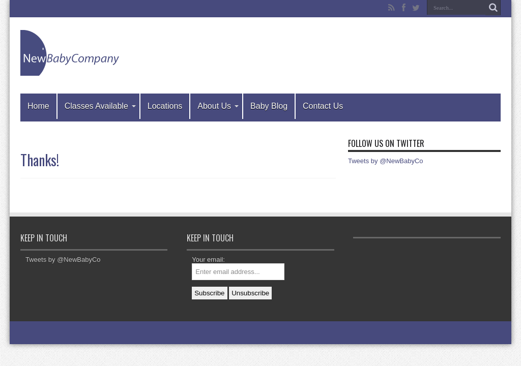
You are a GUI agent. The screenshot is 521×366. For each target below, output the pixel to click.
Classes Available (100, 106)
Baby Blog (268, 106)
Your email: (208, 259)
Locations (165, 106)
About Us (218, 106)
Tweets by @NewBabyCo (385, 161)
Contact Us (323, 106)
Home (38, 106)
